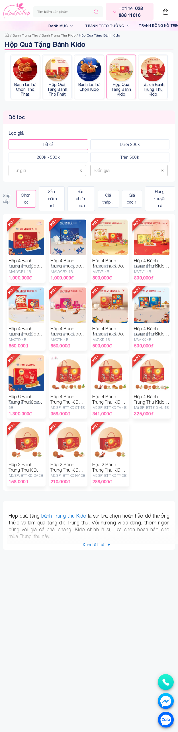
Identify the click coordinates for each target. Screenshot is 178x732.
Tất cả (48, 145)
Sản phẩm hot (52, 199)
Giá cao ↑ (132, 198)
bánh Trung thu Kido (64, 516)
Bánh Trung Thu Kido (58, 35)
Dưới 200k (130, 145)
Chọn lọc (26, 198)
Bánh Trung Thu (25, 35)
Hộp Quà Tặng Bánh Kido (99, 35)
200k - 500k (48, 157)
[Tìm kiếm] (96, 11)
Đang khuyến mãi (160, 199)
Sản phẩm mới (81, 199)
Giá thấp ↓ (108, 198)
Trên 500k (130, 157)
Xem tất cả (96, 545)
